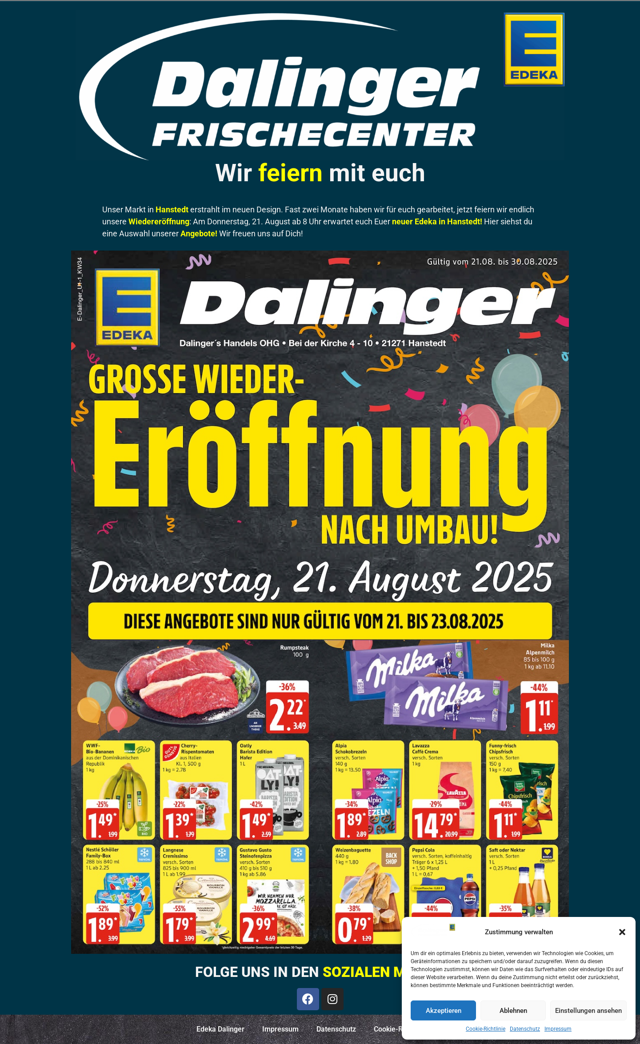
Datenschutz (525, 1029)
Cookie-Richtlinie (485, 1029)
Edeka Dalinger (220, 1029)
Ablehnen (513, 1011)
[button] (622, 932)
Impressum (558, 1029)
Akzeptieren (443, 1011)
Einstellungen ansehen (588, 1011)
